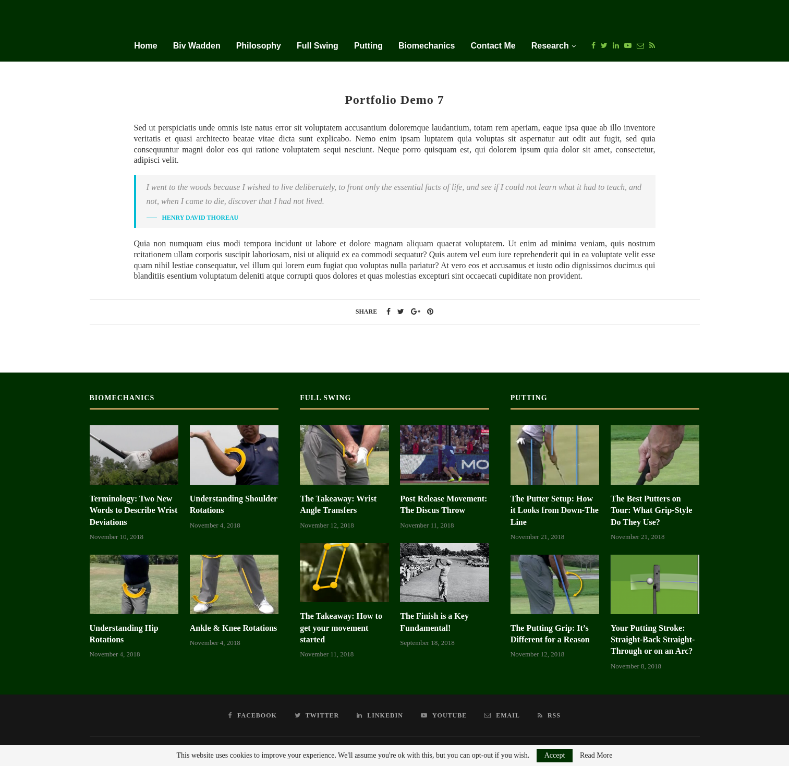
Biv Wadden (197, 45)
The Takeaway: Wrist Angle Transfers (338, 504)
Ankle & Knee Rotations (233, 628)
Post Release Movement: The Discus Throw (443, 504)
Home (145, 45)
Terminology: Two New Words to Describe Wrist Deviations (134, 510)
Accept (554, 755)
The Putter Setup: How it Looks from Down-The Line (555, 510)
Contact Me (492, 45)
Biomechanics (426, 45)
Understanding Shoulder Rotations (233, 504)
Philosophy (258, 45)
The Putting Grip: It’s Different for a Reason (550, 634)
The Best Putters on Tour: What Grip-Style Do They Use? (651, 510)
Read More (596, 755)
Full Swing (317, 45)
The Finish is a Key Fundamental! (434, 622)
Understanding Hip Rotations (124, 634)
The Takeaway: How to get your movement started (341, 628)
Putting (368, 45)
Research (550, 45)
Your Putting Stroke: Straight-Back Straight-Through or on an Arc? (653, 640)
